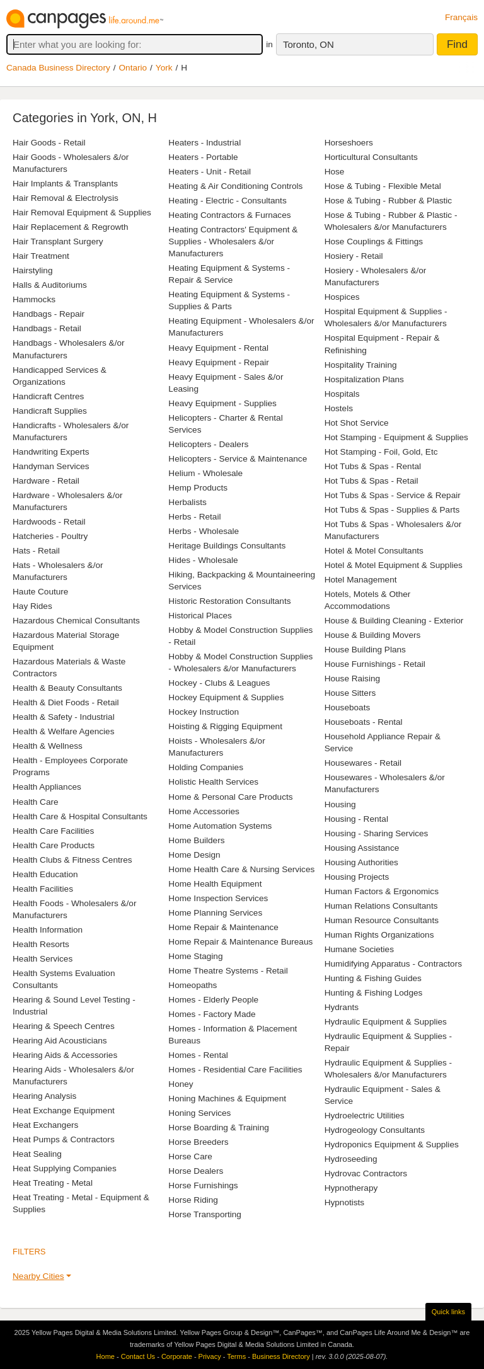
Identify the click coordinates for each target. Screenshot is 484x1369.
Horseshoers (349, 142)
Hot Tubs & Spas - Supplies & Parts (392, 509)
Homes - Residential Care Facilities (235, 1069)
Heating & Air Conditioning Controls (235, 186)
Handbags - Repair (48, 314)
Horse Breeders (198, 1142)
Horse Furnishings (203, 1185)
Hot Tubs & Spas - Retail (371, 481)
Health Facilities (43, 889)
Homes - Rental (198, 1055)
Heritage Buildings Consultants (226, 545)
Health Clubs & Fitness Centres (72, 860)
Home (105, 1356)
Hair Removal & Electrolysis (65, 198)
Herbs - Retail (194, 516)
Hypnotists (344, 1202)
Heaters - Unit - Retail (209, 171)
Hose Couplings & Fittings (374, 241)
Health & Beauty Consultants (67, 688)
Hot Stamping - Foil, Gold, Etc (381, 452)
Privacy (210, 1356)
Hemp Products (198, 487)
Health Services (42, 958)
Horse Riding (193, 1200)
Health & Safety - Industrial (64, 717)
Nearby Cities (38, 1276)
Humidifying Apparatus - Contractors (393, 964)
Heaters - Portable (203, 157)
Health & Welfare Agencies (63, 731)
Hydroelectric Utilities (365, 1115)
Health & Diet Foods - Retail (65, 702)
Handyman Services (51, 466)
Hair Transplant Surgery (58, 241)
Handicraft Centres (48, 396)
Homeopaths (192, 985)
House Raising (352, 678)
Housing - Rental (356, 819)
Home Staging (195, 956)
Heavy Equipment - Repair (218, 362)
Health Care (36, 802)
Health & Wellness (48, 746)
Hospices (342, 297)
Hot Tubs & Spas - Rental (373, 466)
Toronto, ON (308, 44)
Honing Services (199, 1113)
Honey (180, 1084)
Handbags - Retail (47, 328)
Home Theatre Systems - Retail (227, 970)
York (164, 67)
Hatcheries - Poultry (50, 536)
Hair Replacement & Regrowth (71, 227)
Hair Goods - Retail (49, 142)
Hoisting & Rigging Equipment (225, 726)
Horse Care (190, 1156)
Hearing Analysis (44, 1096)
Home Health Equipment (215, 884)
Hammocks (34, 299)
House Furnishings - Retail (375, 664)
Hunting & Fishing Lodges (374, 992)
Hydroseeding (351, 1159)
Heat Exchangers (45, 1125)
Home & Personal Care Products (230, 797)
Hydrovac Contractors (366, 1173)
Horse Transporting (204, 1214)
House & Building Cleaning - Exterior (394, 620)
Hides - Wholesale (203, 560)
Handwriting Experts (51, 452)
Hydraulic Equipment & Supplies (386, 1021)
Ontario (133, 67)
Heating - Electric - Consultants (227, 200)
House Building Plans (365, 649)
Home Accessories (203, 811)
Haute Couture (40, 591)
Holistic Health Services (213, 782)
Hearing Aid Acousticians (60, 1040)
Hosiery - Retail (354, 256)
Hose (335, 171)
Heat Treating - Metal (53, 1183)
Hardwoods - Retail (49, 521)
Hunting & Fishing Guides (373, 978)
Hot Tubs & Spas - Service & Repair (393, 495)
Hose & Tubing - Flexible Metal (383, 186)
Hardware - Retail (46, 481)
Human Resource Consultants (382, 920)
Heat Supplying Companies (65, 1168)
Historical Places (199, 615)
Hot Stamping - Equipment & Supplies (396, 437)
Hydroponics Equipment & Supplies (392, 1144)
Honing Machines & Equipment (227, 1098)
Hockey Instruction (203, 712)
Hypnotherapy (351, 1188)
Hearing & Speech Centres (64, 1026)
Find (457, 44)
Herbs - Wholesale (203, 531)
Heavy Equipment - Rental (218, 348)
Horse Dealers (195, 1171)
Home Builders (196, 840)
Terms (236, 1356)
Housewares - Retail (363, 763)
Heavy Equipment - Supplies (222, 403)
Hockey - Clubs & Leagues (219, 683)
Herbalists (187, 502)
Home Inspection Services (218, 898)
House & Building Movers (373, 635)
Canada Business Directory (58, 67)
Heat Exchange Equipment (64, 1110)
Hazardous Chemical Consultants (76, 620)
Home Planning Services (215, 912)
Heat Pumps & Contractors (64, 1139)
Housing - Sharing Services (377, 833)
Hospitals (342, 394)
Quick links (448, 1311)
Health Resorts (41, 944)
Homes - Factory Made (211, 1014)
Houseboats (348, 707)
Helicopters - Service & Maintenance (237, 458)
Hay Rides (32, 606)
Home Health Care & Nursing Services (241, 869)
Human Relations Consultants (381, 906)
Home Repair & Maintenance (223, 927)
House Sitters (350, 693)
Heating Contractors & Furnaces (229, 215)
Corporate (176, 1356)
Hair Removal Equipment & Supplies (82, 212)
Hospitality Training (361, 365)
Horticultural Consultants (371, 157)
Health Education (45, 874)
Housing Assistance (362, 848)
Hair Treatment (41, 256)
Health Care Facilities (53, 831)
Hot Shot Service (357, 423)
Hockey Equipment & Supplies (226, 697)
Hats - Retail (36, 550)
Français (461, 17)
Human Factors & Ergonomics (382, 891)
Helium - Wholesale (205, 473)
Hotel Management (361, 579)
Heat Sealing (37, 1154)
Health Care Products (54, 845)
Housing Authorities (361, 862)
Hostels (339, 408)
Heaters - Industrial (204, 142)
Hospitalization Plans (364, 379)
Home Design (194, 855)
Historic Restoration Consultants (229, 601)
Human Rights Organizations (379, 935)
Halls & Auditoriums (50, 285)
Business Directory (281, 1356)
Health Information (48, 929)
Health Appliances (47, 787)
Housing (340, 804)
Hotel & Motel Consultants (374, 550)
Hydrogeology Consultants (375, 1130)
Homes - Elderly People (213, 999)
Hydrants (342, 1007)
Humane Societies (359, 949)
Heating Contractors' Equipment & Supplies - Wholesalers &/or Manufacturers (232, 241)
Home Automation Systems (220, 826)
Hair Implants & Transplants (65, 183)
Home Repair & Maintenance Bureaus (240, 941)
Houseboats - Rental (364, 722)
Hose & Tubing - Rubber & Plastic (388, 200)
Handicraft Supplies (50, 411)
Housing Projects (357, 877)
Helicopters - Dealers (208, 444)
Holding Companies (205, 767)
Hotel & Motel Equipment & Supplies (394, 565)
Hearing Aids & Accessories (65, 1055)
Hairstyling (32, 270)
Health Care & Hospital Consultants (80, 816)
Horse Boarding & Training (218, 1127)
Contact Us (138, 1356)
